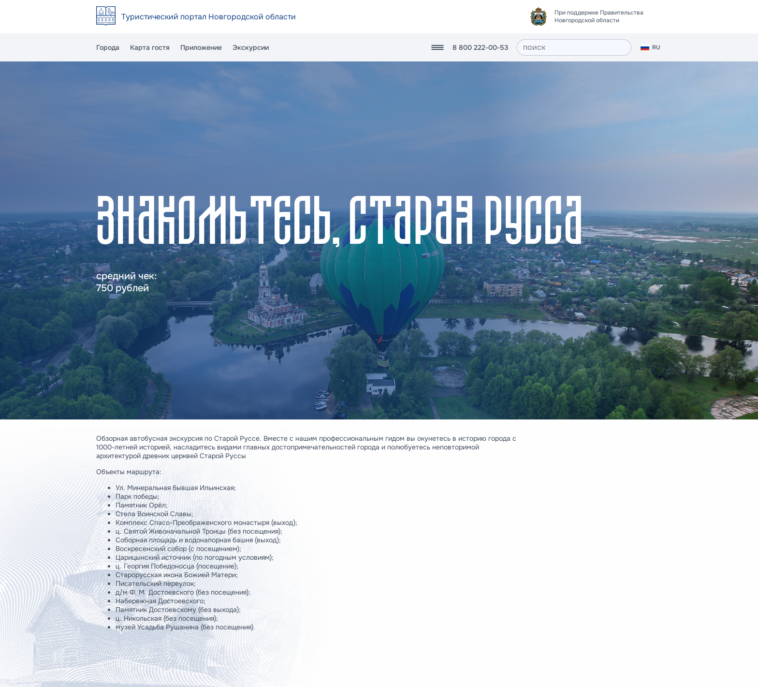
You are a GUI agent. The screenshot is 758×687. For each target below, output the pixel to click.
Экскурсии (251, 47)
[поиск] (574, 47)
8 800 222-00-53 (480, 47)
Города (107, 47)
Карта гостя (150, 47)
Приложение (201, 47)
